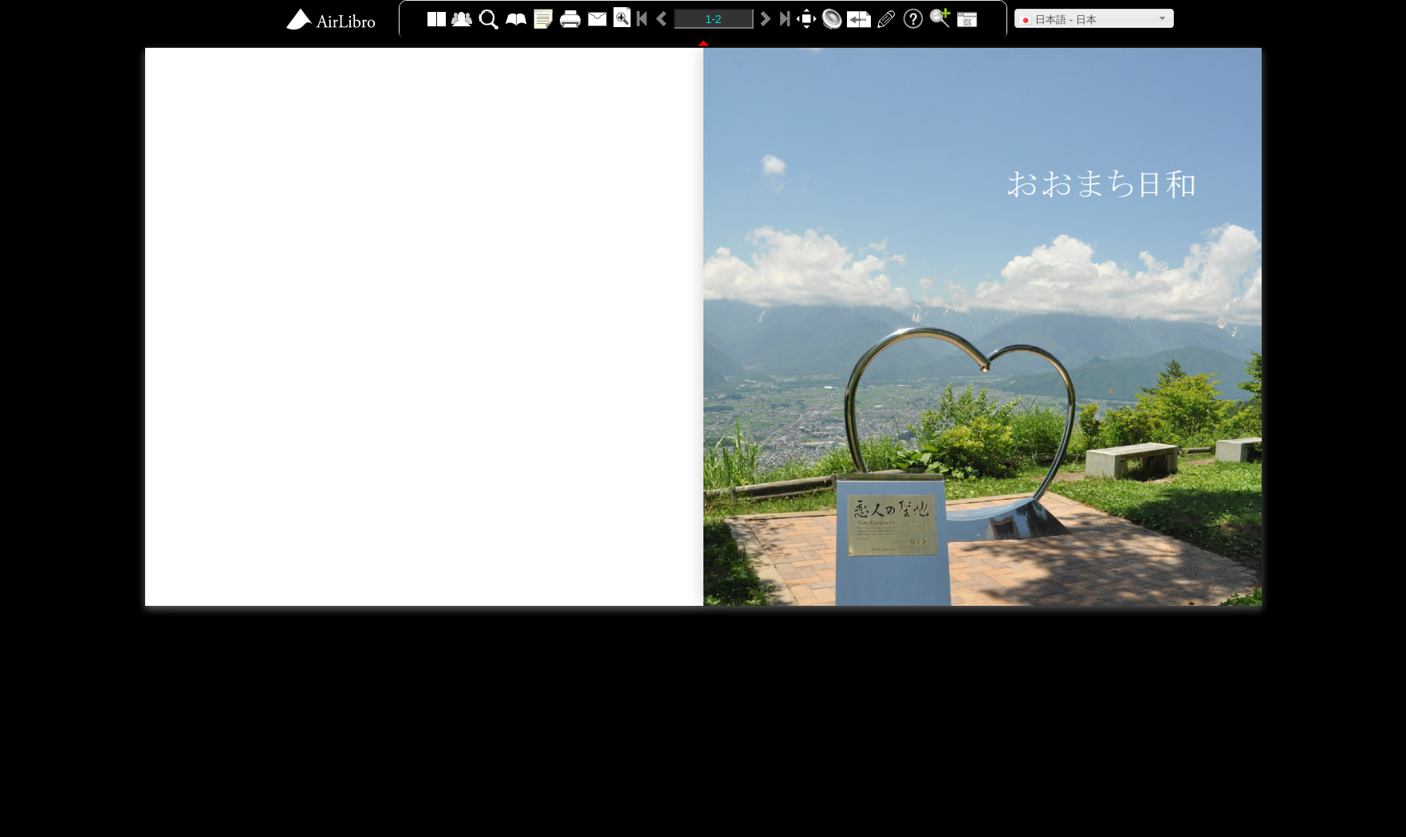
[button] (1094, 18)
